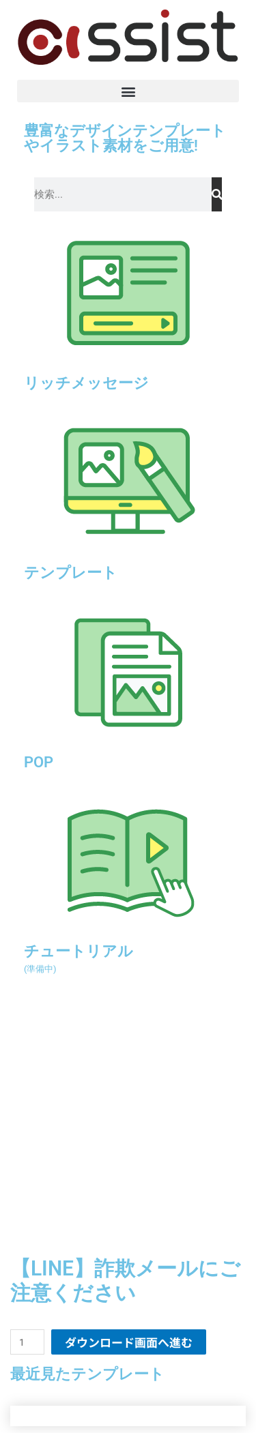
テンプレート (70, 572)
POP (38, 762)
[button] (128, 91)
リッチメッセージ (86, 383)
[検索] (217, 194)
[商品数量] (27, 1342)
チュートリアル (78, 957)
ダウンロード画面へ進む (129, 1341)
